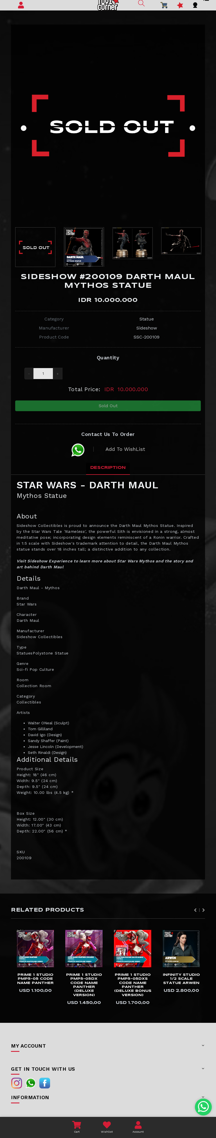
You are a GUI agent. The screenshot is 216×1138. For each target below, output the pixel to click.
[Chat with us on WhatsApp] (203, 1107)
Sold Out (108, 407)
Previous (23, 128)
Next (192, 128)
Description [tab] (108, 473)
